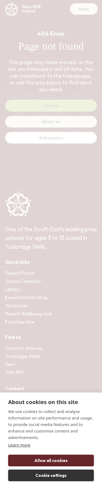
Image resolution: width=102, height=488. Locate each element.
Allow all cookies (51, 460)
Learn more (19, 445)
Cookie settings (51, 475)
